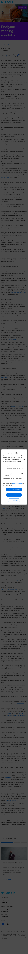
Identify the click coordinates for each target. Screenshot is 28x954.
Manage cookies (14, 500)
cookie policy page (17, 483)
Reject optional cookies (14, 495)
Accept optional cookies (14, 489)
